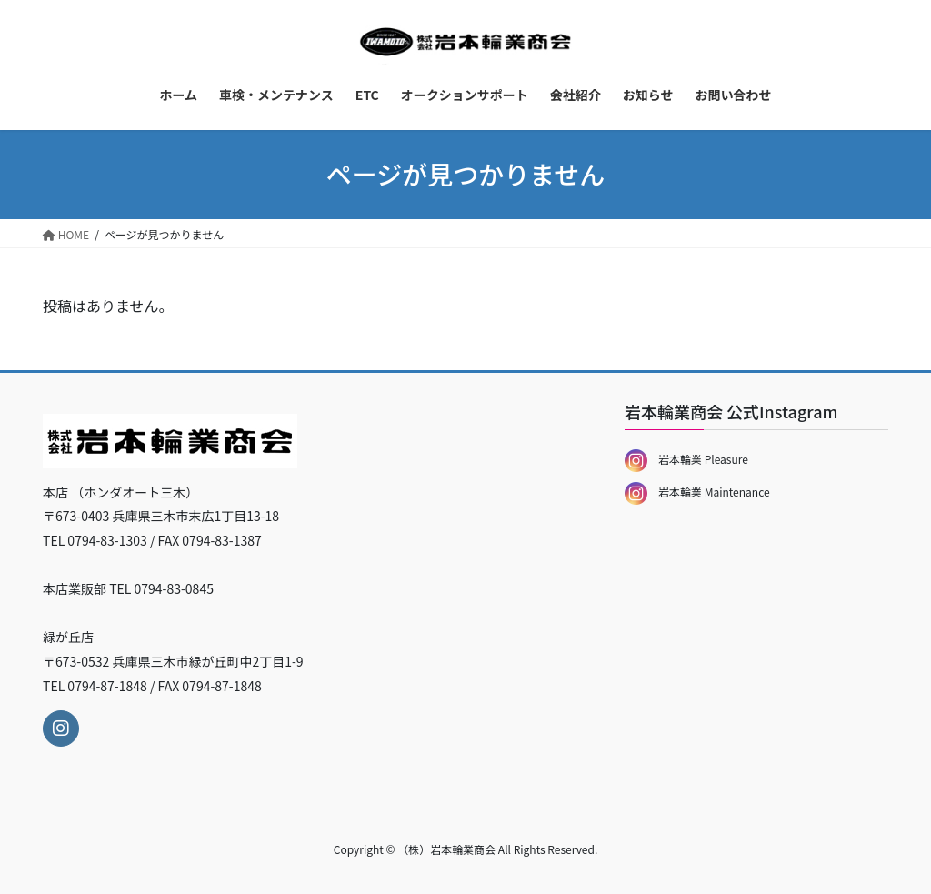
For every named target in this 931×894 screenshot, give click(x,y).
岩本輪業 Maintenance (697, 491)
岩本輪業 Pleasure (686, 459)
